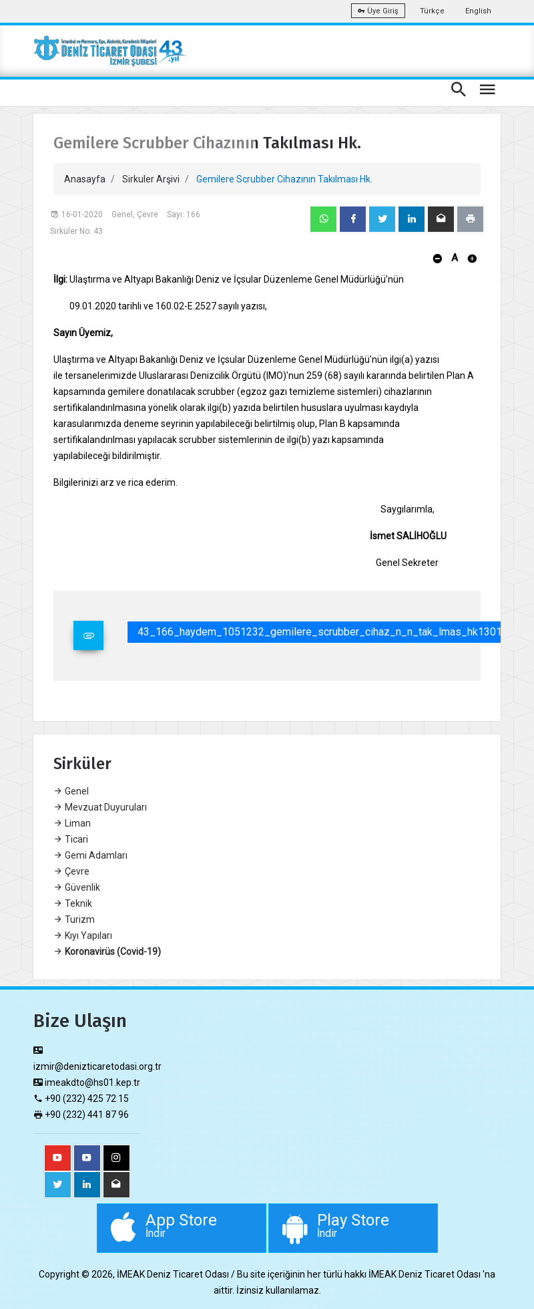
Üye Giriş (378, 11)
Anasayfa (84, 179)
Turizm (74, 919)
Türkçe (432, 11)
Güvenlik (76, 887)
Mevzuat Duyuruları (100, 807)
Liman (72, 823)
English (478, 11)
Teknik (72, 903)
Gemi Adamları (90, 855)
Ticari (70, 839)
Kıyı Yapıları (82, 935)
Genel (71, 791)
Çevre (71, 871)
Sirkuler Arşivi (151, 179)
